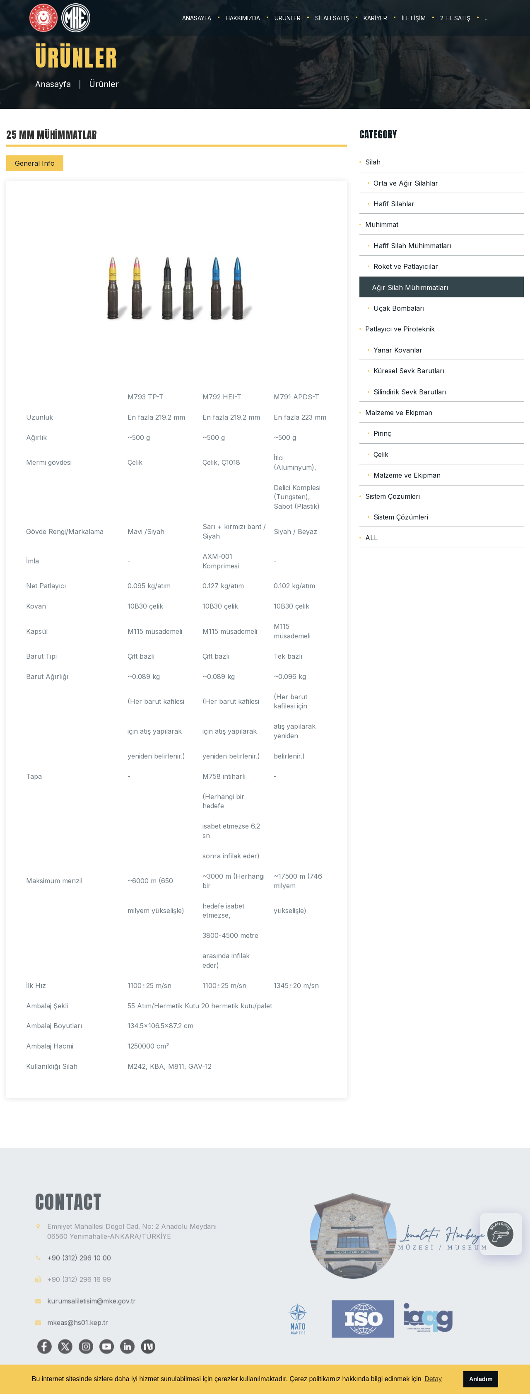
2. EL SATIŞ (455, 18)
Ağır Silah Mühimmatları (410, 287)
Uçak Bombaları (398, 308)
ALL (371, 538)
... (487, 18)
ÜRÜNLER (288, 18)
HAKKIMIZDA (243, 18)
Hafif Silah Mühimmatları (412, 246)
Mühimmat (381, 224)
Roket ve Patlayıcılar (405, 266)
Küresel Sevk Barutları (408, 371)
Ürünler (104, 84)
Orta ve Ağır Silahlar (405, 183)
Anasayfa (53, 84)
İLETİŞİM (414, 18)
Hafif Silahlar (393, 204)
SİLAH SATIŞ (332, 18)
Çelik (380, 454)
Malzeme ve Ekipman (398, 412)
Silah (373, 162)
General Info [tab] (35, 163)
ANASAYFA (196, 18)
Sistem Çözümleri (392, 496)
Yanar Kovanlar (397, 350)
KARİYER (375, 18)
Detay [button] (433, 1378)
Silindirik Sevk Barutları (409, 392)
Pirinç (382, 433)
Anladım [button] (481, 1379)
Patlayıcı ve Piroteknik (400, 329)
